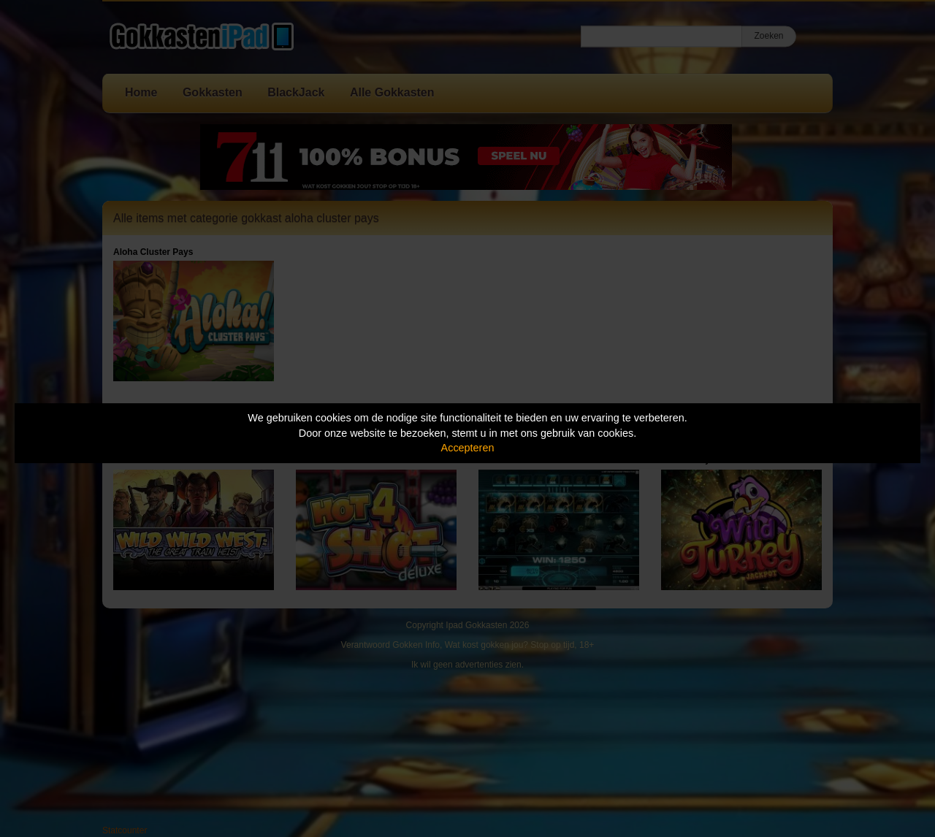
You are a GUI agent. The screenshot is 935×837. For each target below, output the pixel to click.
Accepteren (468, 448)
